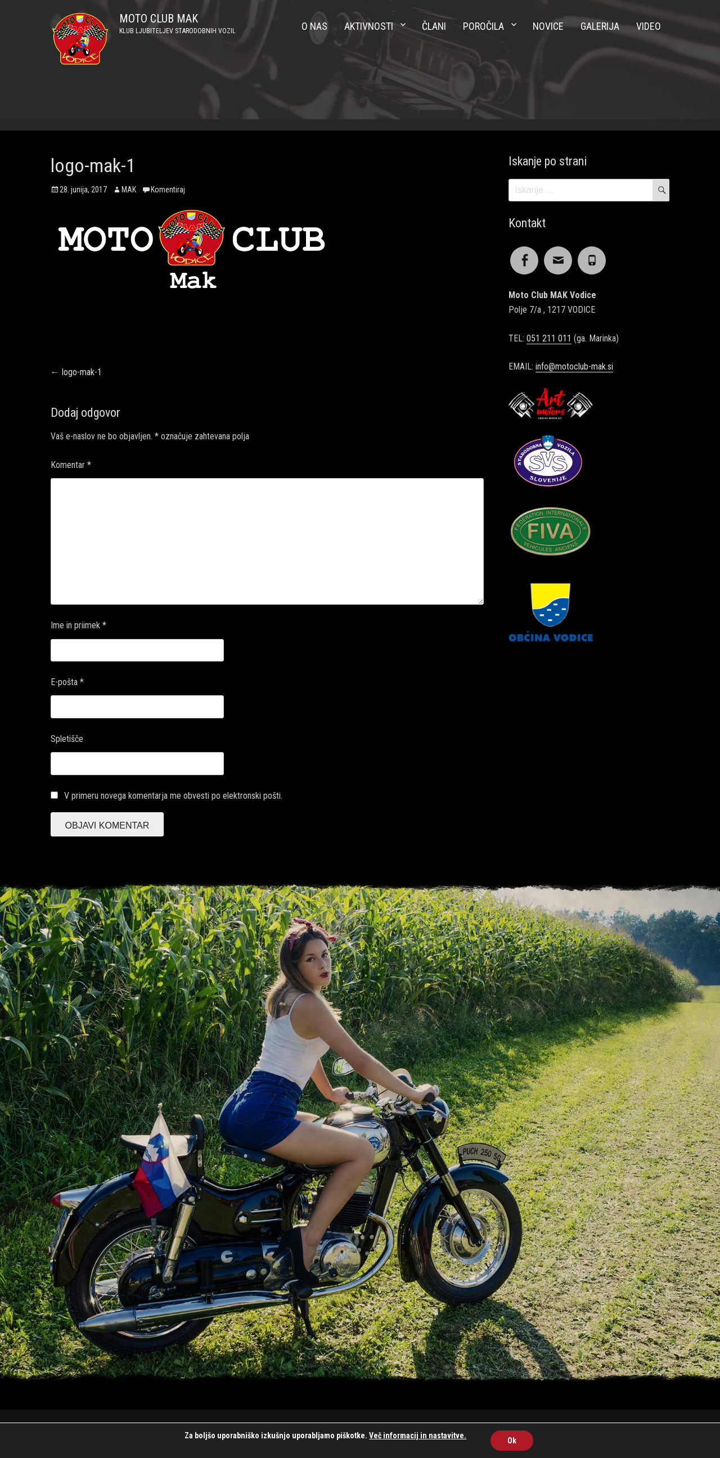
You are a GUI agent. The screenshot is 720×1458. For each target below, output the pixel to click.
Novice (548, 26)
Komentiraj (168, 189)
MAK (129, 189)
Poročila (483, 26)
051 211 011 (549, 338)
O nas (314, 26)
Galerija (599, 26)
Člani (434, 26)
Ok (511, 1440)
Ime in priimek (78, 625)
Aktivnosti (368, 26)
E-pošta (67, 682)
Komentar (71, 465)
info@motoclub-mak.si (574, 366)
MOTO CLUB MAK (158, 18)
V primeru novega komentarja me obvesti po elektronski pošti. (173, 795)
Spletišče (67, 739)
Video (648, 26)
